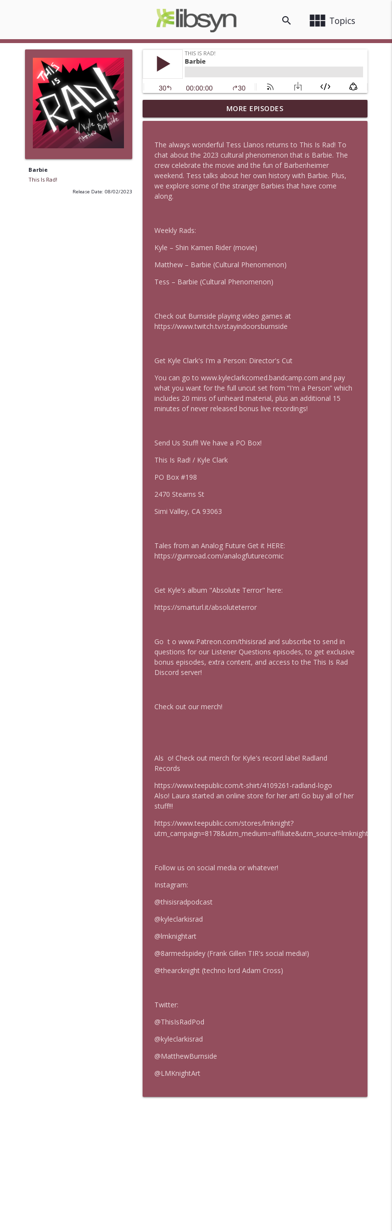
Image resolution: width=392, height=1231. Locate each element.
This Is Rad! (42, 179)
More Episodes (255, 108)
